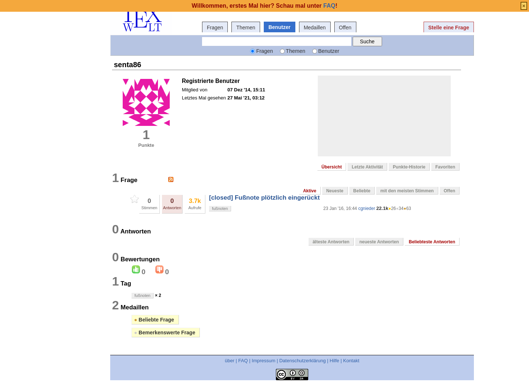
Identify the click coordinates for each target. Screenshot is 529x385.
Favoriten (445, 167)
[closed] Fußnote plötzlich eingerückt (264, 197)
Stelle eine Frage (448, 27)
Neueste (334, 190)
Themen (245, 27)
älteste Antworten (331, 241)
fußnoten (220, 208)
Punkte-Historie (409, 167)
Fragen (215, 27)
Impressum (263, 360)
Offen (345, 27)
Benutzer (280, 27)
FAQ (243, 360)
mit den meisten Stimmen (406, 190)
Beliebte (362, 190)
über (229, 360)
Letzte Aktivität (367, 167)
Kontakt (351, 360)
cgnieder (366, 208)
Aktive (309, 190)
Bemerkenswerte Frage (164, 332)
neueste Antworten (379, 241)
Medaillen (315, 27)
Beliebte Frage (154, 320)
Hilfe (334, 360)
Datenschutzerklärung (302, 360)
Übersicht (331, 167)
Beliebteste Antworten (432, 241)
